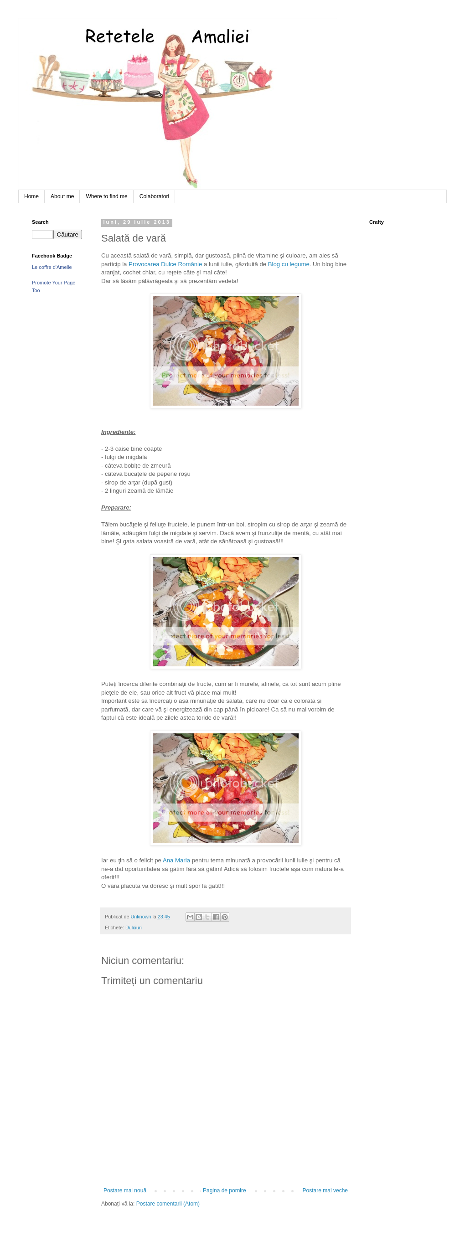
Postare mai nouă (124, 1190)
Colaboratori (154, 196)
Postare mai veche (325, 1190)
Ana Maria (176, 860)
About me (62, 196)
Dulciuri (133, 927)
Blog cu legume (289, 264)
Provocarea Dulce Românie (165, 264)
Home (31, 196)
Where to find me (106, 196)
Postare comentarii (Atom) (168, 1204)
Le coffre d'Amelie (52, 267)
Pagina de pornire (224, 1190)
